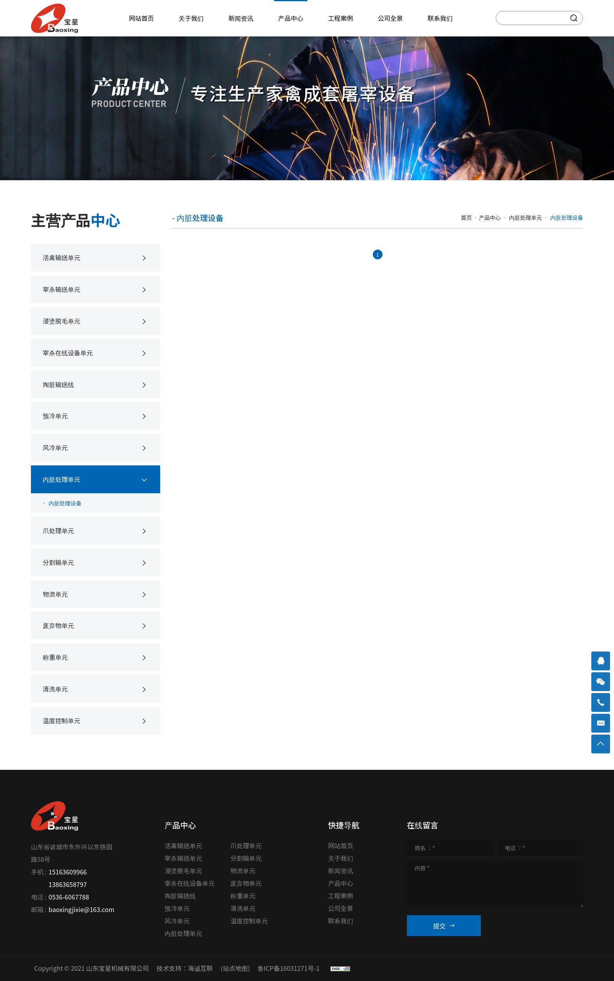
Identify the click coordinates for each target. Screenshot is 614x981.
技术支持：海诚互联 (185, 968)
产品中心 (490, 217)
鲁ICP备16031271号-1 (289, 968)
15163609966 (68, 871)
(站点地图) (235, 968)
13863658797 (68, 884)
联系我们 (340, 920)
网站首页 (340, 845)
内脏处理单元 (525, 217)
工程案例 (340, 895)
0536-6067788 (69, 896)
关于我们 (340, 858)
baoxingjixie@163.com (81, 909)
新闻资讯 (340, 870)
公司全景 (340, 908)
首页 (466, 217)
